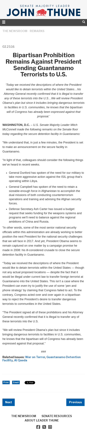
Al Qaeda (20, 360)
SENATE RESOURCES (57, 416)
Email (16, 382)
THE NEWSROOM (14, 31)
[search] (83, 21)
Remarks (37, 31)
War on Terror (35, 357)
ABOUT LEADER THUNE (42, 420)
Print (6, 382)
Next (8, 402)
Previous (75, 402)
